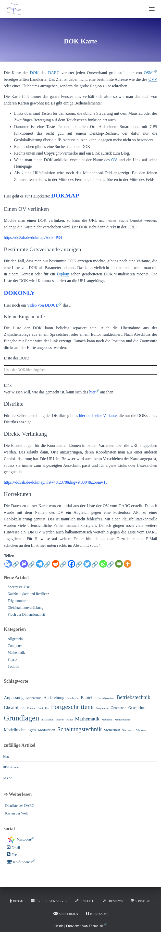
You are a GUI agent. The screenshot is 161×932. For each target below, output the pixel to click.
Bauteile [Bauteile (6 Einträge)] (88, 697)
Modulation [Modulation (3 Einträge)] (46, 730)
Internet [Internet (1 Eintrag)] (60, 719)
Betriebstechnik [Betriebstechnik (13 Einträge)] (133, 697)
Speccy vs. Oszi (19, 587)
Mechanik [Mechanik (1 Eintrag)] (107, 719)
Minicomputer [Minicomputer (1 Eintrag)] (122, 719)
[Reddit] (59, 566)
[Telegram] (43, 566)
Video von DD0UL (42, 305)
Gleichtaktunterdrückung (25, 608)
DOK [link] (34, 73)
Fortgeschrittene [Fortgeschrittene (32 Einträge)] (72, 706)
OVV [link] (152, 79)
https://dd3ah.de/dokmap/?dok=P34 (33, 237)
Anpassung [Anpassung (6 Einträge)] (14, 697)
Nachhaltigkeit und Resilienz (28, 594)
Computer (15, 646)
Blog (6, 756)
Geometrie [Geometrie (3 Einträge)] (118, 708)
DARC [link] (53, 73)
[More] (127, 564)
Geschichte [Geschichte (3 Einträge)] (136, 708)
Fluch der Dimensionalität (26, 614)
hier (92, 392)
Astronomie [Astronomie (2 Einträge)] (33, 698)
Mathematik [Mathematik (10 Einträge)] (87, 718)
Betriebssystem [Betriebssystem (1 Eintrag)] (106, 698)
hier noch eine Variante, (98, 415)
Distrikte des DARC (19, 806)
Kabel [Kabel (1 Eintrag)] (69, 719)
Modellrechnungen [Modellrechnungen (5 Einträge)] (20, 729)
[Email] (119, 564)
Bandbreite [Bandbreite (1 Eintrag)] (73, 698)
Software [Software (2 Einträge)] (128, 730)
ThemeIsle (96, 926)
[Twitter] (90, 566)
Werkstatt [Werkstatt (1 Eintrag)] (141, 730)
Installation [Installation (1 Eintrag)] (47, 719)
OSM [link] (148, 73)
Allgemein (15, 639)
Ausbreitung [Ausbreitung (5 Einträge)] (53, 697)
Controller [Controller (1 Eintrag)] (43, 708)
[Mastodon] (27, 566)
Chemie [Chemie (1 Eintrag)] (31, 708)
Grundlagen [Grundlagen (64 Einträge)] (21, 718)
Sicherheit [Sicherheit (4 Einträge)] (112, 730)
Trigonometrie (18, 601)
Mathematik (16, 653)
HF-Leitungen (11, 767)
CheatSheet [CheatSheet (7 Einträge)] (14, 707)
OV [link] (114, 160)
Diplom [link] (63, 274)
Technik (13, 666)
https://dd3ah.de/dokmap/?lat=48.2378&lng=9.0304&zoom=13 (55, 482)
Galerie (7, 778)
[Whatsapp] (106, 566)
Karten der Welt (16, 813)
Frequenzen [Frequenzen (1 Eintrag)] (102, 708)
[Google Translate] (11, 566)
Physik (12, 659)
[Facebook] (75, 566)
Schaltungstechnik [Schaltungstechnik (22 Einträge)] (79, 729)
